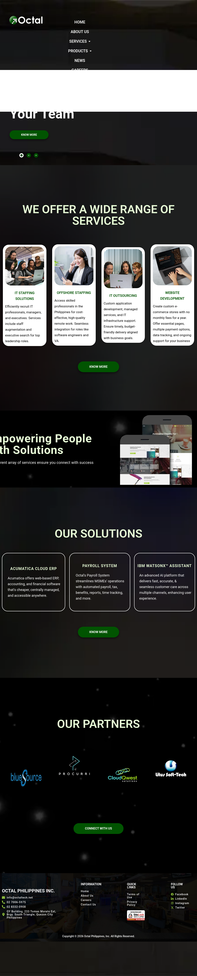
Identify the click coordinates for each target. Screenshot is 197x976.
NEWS (116, 31)
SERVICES (133, 22)
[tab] (21, 117)
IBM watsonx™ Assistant (165, 527)
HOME (87, 22)
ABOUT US (108, 22)
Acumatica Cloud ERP (33, 530)
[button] (133, 22)
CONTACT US (113, 41)
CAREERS (136, 31)
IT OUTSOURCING (123, 257)
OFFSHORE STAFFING (74, 254)
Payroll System (99, 527)
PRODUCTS (94, 31)
